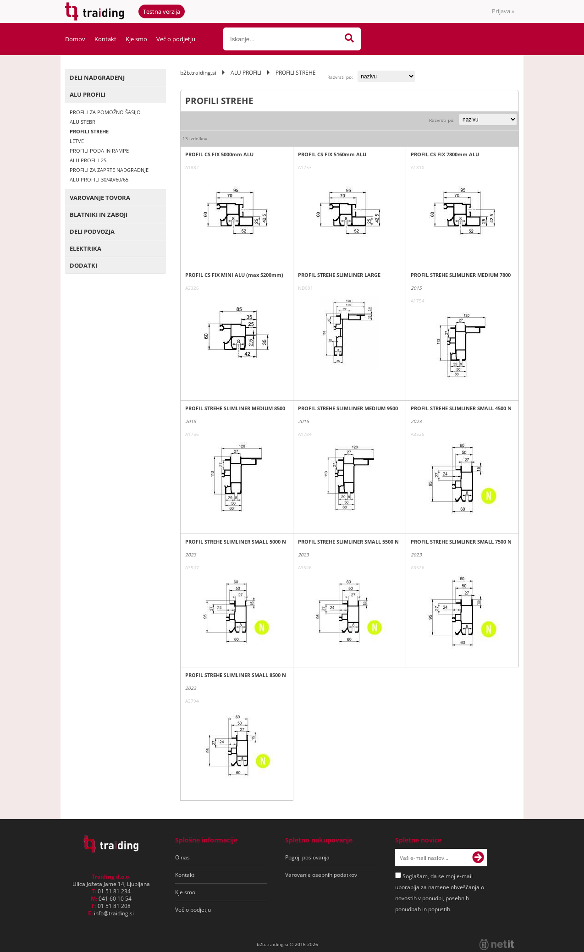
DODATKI (83, 265)
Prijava (503, 11)
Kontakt (105, 39)
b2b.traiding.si (198, 73)
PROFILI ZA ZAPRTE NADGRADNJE (109, 169)
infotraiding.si (114, 913)
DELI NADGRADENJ (97, 77)
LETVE (77, 141)
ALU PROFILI (87, 94)
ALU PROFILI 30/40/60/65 (99, 179)
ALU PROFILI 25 (88, 160)
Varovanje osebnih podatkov (321, 875)
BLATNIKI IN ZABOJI (98, 214)
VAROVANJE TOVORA (100, 197)
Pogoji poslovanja (307, 857)
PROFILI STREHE (89, 131)
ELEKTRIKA (85, 248)
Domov (75, 39)
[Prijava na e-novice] (478, 857)
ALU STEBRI (83, 121)
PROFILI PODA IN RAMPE (99, 150)
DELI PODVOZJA (92, 231)
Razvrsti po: (340, 77)
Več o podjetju (175, 39)
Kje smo (136, 39)
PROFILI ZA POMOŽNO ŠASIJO (105, 112)
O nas (182, 857)
